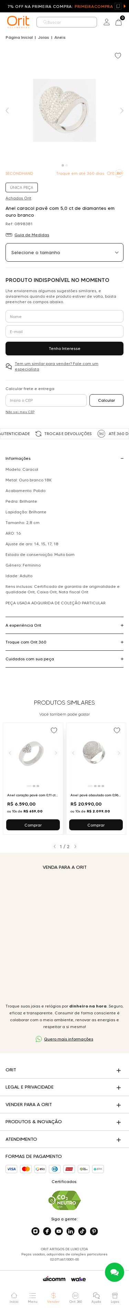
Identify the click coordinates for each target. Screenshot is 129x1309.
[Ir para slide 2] (34, 786)
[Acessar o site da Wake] (78, 1279)
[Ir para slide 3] (37, 786)
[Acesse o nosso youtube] (59, 1231)
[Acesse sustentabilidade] (64, 1200)
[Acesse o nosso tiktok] (82, 1231)
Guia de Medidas (31, 234)
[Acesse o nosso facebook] (47, 1231)
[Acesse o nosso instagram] (35, 1231)
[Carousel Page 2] (66, 165)
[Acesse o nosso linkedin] (70, 1231)
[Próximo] (56, 752)
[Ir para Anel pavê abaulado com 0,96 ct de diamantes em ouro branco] (96, 778)
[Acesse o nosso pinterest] (94, 1231)
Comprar (33, 825)
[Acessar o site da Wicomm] (54, 1279)
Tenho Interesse (64, 348)
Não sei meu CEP (20, 412)
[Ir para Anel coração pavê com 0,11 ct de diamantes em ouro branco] (33, 778)
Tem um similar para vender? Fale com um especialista (56, 366)
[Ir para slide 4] (102, 786)
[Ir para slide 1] (29, 786)
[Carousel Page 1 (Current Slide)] (63, 165)
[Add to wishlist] (119, 56)
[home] (18, 22)
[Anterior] (10, 752)
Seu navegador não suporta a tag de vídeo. (64, 936)
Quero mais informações (68, 1038)
